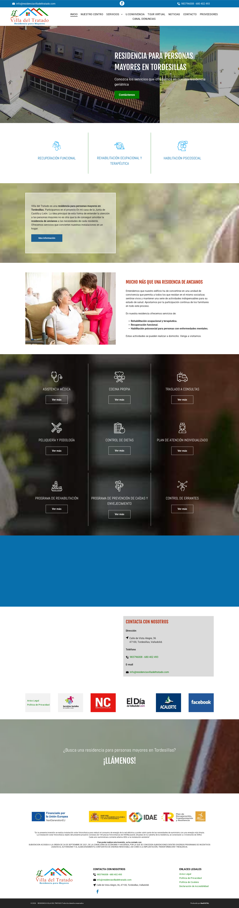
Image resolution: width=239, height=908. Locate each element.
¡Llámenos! (119, 761)
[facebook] (122, 3)
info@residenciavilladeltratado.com (35, 3)
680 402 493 (203, 3)
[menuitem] (74, 14)
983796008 (187, 3)
